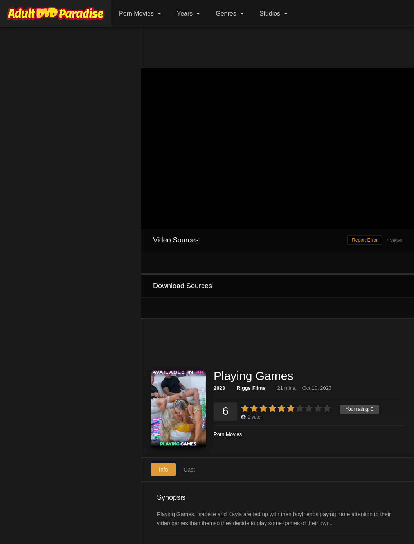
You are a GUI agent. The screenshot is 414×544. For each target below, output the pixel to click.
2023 (219, 388)
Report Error (365, 240)
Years (185, 13)
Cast (189, 469)
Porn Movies (136, 13)
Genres (226, 13)
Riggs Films (251, 388)
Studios (269, 13)
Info (163, 469)
